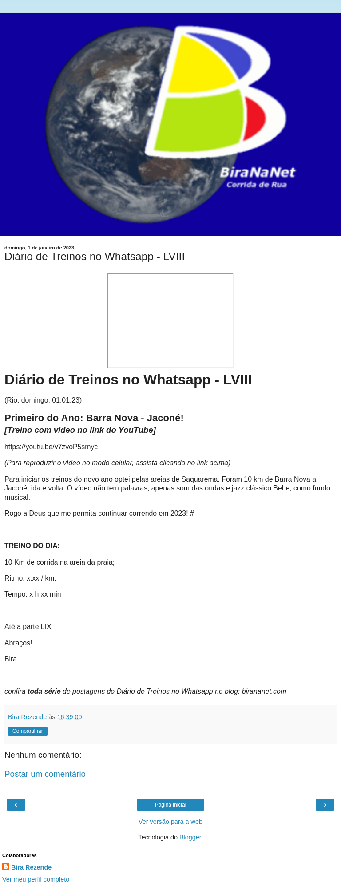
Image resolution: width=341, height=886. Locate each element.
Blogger (190, 837)
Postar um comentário (45, 774)
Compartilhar (27, 731)
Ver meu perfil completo (35, 879)
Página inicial (170, 805)
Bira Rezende (31, 867)
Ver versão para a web (170, 821)
